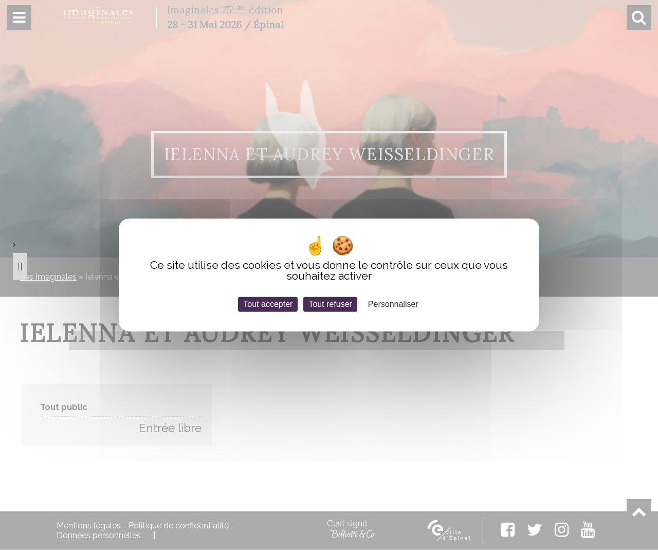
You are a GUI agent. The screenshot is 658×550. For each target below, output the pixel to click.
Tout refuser (330, 304)
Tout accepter (268, 304)
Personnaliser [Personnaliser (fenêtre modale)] (393, 304)
